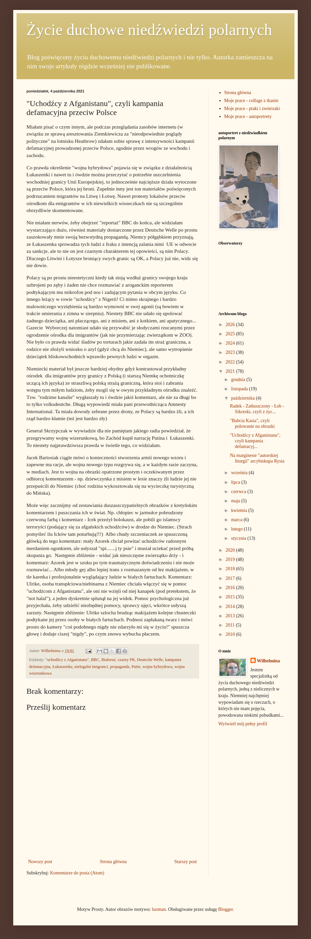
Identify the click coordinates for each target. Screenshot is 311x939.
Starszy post (185, 861)
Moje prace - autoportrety (248, 116)
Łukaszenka (62, 666)
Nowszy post (40, 861)
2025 (231, 333)
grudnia (238, 379)
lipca (236, 482)
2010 (231, 634)
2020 (231, 550)
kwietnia (239, 510)
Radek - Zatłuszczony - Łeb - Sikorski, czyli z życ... (257, 409)
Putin (135, 666)
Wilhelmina (268, 660)
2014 (231, 606)
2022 (231, 361)
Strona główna (113, 861)
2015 (231, 596)
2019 (231, 559)
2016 (231, 587)
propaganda (119, 666)
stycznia (239, 538)
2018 (231, 568)
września (239, 472)
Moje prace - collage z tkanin (251, 100)
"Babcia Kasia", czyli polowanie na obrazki (252, 423)
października (243, 398)
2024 (231, 343)
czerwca (239, 491)
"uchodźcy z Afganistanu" (67, 659)
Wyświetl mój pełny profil (242, 723)
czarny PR (126, 659)
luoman (159, 909)
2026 (231, 324)
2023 (231, 352)
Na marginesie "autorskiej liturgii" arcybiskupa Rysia (257, 458)
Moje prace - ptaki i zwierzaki (252, 108)
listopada (240, 388)
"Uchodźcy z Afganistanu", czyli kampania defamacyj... (255, 441)
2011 (231, 625)
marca (237, 519)
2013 (231, 615)
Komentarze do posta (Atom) (77, 872)
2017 (231, 578)
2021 (231, 371)
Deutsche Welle (150, 659)
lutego (237, 528)
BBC (95, 659)
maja (236, 500)
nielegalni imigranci (91, 666)
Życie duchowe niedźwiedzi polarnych (149, 29)
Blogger (225, 909)
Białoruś (108, 659)
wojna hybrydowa (157, 666)
